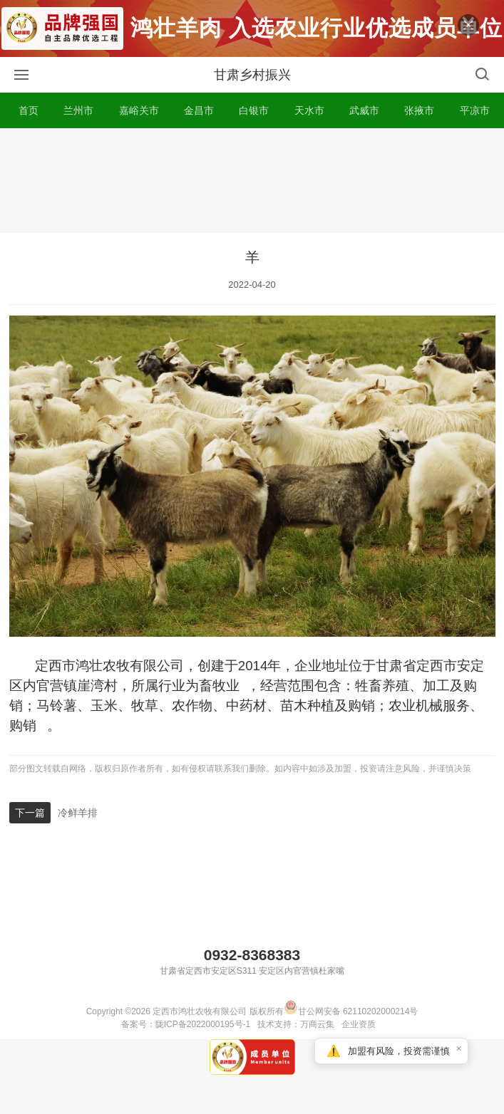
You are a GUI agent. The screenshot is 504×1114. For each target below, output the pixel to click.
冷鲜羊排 (78, 812)
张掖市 (419, 110)
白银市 (254, 110)
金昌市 (199, 110)
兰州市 (78, 110)
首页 (28, 110)
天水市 (309, 110)
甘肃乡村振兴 (252, 75)
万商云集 (317, 1024)
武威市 (364, 110)
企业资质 (358, 1024)
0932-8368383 (252, 954)
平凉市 (475, 110)
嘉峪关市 (139, 110)
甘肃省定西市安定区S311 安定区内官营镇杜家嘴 (252, 971)
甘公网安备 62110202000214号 (351, 1011)
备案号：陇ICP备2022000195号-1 (185, 1024)
